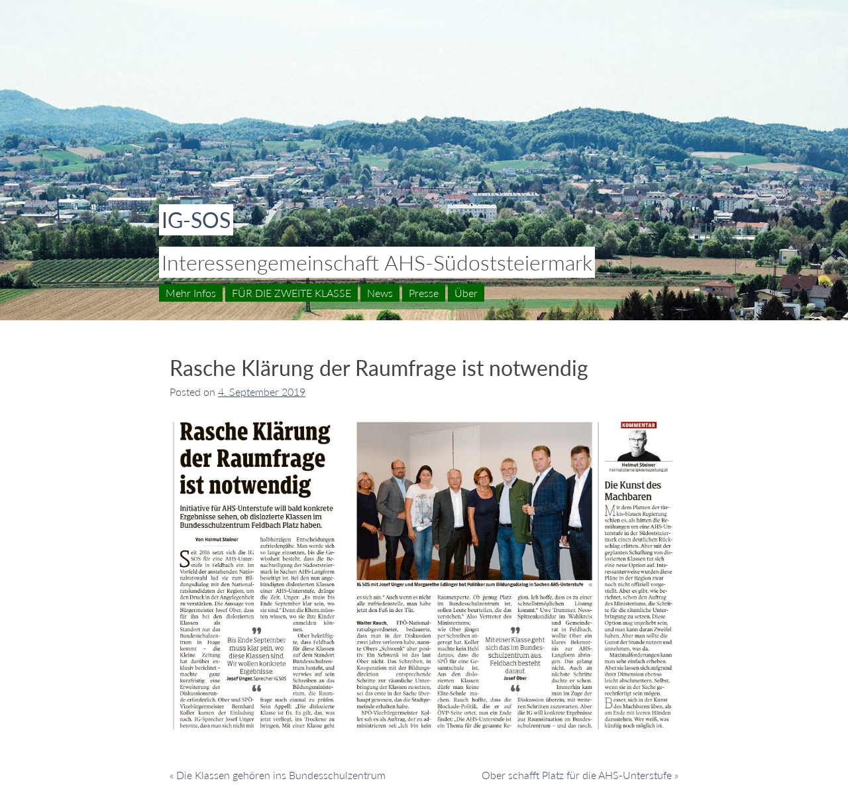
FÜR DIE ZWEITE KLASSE (291, 292)
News (380, 292)
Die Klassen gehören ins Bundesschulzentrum (281, 775)
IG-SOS (196, 220)
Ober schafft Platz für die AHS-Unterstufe (577, 775)
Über (466, 292)
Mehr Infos (191, 292)
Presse (424, 292)
